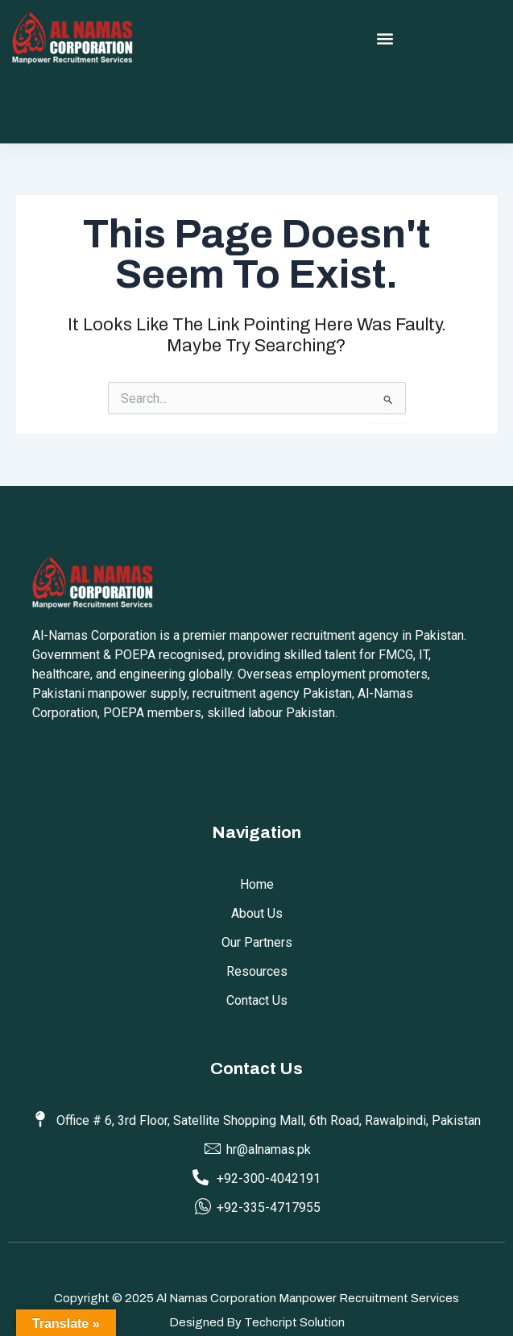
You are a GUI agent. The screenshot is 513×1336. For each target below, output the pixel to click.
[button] (384, 39)
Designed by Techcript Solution (257, 1322)
